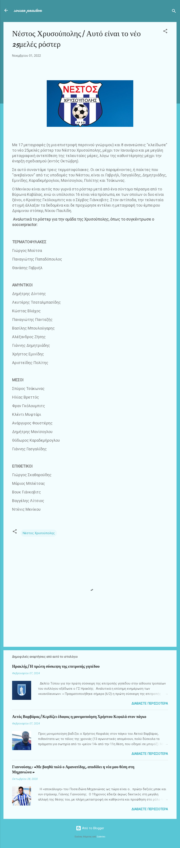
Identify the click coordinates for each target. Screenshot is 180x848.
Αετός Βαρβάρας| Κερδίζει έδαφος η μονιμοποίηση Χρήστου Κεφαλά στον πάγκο (79, 716)
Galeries (101, 836)
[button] (165, 31)
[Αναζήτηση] (174, 11)
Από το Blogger (90, 828)
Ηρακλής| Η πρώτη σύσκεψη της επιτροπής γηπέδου (56, 666)
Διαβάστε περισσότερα (150, 703)
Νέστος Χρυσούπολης (39, 533)
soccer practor (28, 10)
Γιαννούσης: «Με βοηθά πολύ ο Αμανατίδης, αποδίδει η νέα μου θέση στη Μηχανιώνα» (73, 769)
